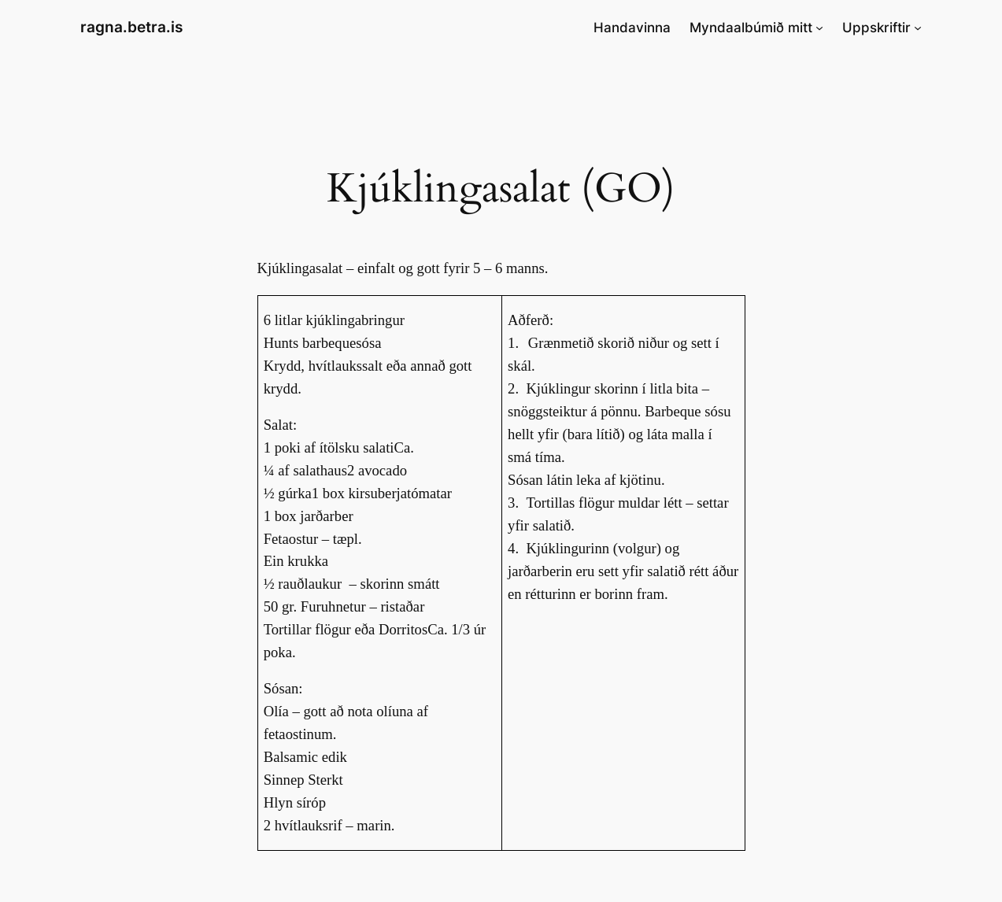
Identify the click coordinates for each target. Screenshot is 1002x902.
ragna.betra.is (131, 26)
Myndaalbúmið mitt (751, 27)
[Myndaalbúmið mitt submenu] (819, 27)
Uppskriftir (876, 27)
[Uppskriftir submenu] (918, 27)
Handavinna (632, 27)
